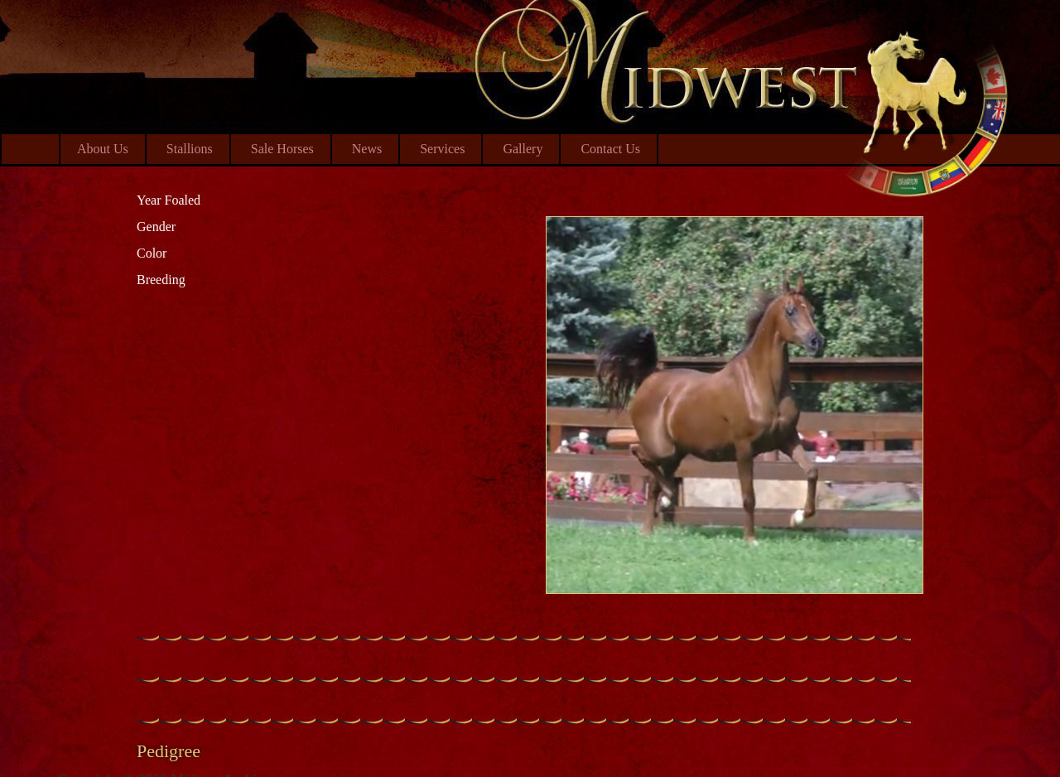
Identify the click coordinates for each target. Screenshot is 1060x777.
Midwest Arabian (925, 107)
